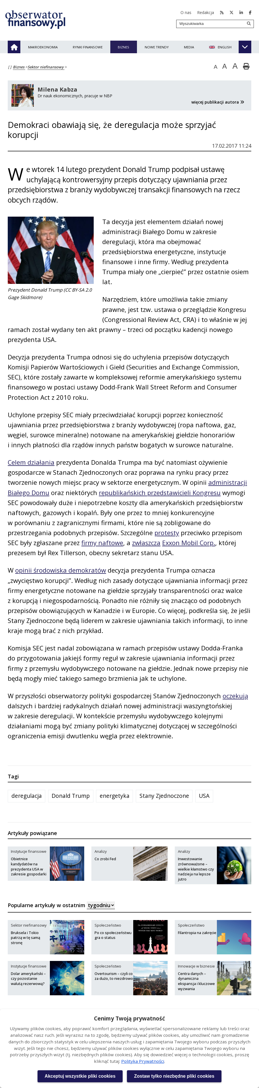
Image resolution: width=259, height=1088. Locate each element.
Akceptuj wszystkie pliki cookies (80, 1076)
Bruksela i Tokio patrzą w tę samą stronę (25, 938)
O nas (185, 12)
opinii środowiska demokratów (60, 571)
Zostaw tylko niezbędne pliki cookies (174, 1076)
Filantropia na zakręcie (197, 933)
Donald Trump (71, 796)
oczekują (236, 696)
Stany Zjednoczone (164, 796)
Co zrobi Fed (105, 859)
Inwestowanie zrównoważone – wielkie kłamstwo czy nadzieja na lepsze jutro (196, 870)
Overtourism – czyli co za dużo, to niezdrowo (114, 977)
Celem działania (31, 462)
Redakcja (205, 12)
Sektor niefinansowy (46, 67)
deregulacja (26, 796)
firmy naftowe (103, 543)
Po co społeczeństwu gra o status (113, 936)
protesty (167, 533)
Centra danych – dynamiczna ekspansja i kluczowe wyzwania (196, 982)
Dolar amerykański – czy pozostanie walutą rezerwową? (28, 979)
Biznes (19, 67)
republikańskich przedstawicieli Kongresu (160, 492)
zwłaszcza (147, 543)
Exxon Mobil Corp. (190, 543)
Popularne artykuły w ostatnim (61, 906)
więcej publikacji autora (218, 102)
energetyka (115, 796)
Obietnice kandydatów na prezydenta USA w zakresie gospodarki (28, 867)
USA (204, 796)
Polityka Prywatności (142, 1061)
